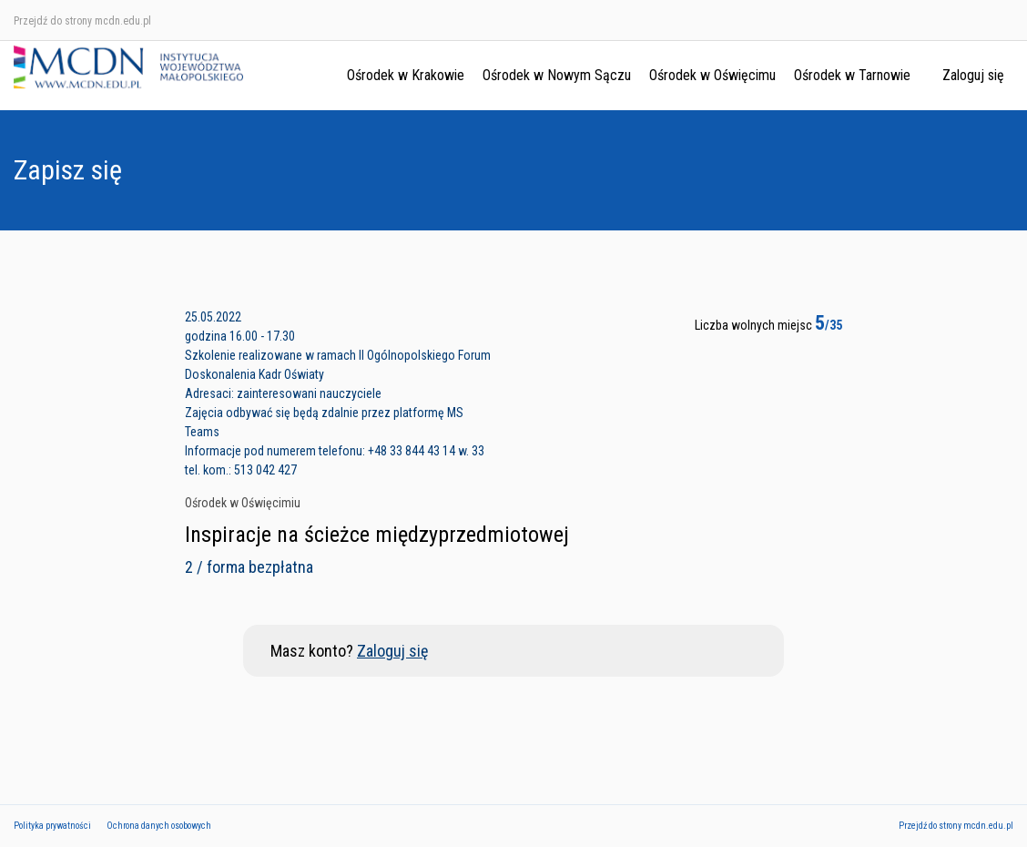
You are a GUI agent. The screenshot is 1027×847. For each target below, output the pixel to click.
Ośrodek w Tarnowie (852, 75)
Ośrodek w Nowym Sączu (557, 75)
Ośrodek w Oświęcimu (712, 75)
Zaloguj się (973, 75)
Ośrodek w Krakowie (405, 75)
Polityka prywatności (52, 826)
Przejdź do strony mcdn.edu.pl (82, 21)
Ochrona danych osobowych (159, 826)
